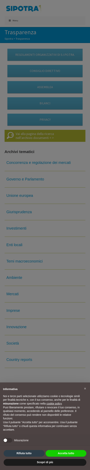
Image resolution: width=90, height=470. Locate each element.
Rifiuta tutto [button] (24, 453)
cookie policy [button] (54, 403)
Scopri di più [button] (45, 462)
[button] (85, 388)
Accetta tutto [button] (66, 453)
